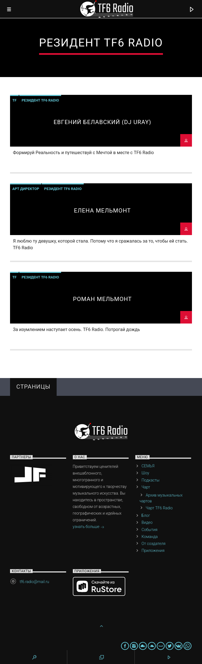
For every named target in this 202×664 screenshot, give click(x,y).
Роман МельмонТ (102, 299)
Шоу (145, 473)
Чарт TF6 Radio (159, 508)
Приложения (152, 550)
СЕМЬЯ (147, 466)
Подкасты (150, 480)
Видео (147, 522)
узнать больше (88, 527)
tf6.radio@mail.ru (34, 581)
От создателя (153, 543)
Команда (149, 536)
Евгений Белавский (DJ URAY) (102, 122)
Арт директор (25, 189)
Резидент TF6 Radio (40, 100)
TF (14, 100)
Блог (145, 515)
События (149, 529)
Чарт (145, 487)
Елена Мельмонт (102, 210)
